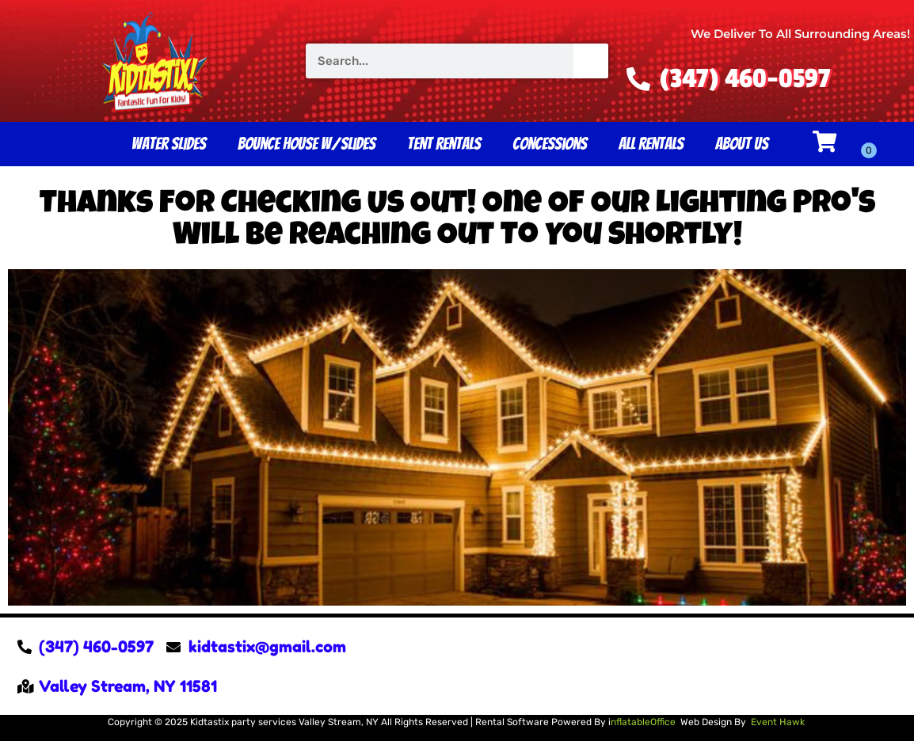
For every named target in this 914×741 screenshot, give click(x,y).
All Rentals (651, 144)
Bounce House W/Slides (306, 144)
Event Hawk (778, 722)
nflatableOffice (643, 722)
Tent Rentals (444, 144)
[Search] (590, 61)
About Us (745, 144)
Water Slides (168, 144)
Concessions (549, 144)
